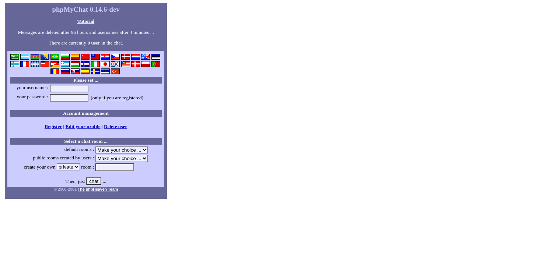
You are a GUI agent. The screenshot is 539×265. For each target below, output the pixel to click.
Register (53, 126)
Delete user (115, 126)
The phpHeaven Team (98, 189)
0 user (93, 43)
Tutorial (85, 21)
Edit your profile (83, 126)
